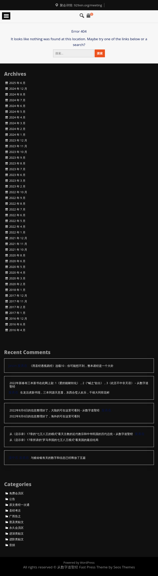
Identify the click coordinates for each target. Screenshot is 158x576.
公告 (12, 499)
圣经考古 (15, 510)
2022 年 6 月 (17, 215)
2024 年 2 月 (17, 129)
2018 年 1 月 (17, 290)
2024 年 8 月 (17, 94)
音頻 (12, 545)
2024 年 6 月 (17, 106)
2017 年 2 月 (17, 307)
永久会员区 (16, 528)
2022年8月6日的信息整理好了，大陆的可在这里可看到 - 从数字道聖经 (54, 410)
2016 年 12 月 (18, 318)
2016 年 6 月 (17, 324)
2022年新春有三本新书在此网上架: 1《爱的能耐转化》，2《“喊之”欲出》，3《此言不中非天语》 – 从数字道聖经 (78, 384)
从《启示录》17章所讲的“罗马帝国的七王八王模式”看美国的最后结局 (53, 440)
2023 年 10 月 (18, 152)
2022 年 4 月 (17, 226)
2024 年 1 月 (17, 135)
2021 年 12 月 (18, 238)
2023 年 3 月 (17, 180)
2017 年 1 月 (17, 313)
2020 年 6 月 (17, 261)
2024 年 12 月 (18, 89)
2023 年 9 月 (17, 157)
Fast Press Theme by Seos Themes (107, 567)
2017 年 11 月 (18, 301)
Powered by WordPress (79, 563)
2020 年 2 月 (17, 284)
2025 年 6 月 (17, 83)
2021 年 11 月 (18, 244)
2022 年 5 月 (17, 221)
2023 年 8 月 (17, 163)
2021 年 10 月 (18, 249)
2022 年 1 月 (17, 232)
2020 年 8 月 (17, 255)
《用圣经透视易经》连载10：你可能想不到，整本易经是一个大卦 (71, 366)
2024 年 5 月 (17, 112)
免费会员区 (16, 493)
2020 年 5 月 (17, 267)
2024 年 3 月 (17, 123)
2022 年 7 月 (17, 209)
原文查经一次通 (19, 505)
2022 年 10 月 (18, 192)
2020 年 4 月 (17, 272)
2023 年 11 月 (18, 146)
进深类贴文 (16, 533)
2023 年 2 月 (17, 186)
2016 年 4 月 (17, 330)
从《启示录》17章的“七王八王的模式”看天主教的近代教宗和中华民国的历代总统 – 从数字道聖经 (71, 434)
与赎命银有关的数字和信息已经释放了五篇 (58, 458)
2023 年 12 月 (18, 140)
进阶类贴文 (16, 539)
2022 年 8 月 (17, 203)
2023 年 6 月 (17, 175)
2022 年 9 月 (17, 198)
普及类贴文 (16, 522)
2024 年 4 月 (17, 117)
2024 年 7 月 (17, 100)
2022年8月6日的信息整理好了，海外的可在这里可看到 (44, 416)
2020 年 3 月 (17, 278)
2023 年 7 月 (17, 169)
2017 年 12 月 (18, 295)
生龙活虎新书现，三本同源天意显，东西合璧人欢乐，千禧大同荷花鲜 (64, 392)
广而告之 (15, 516)
